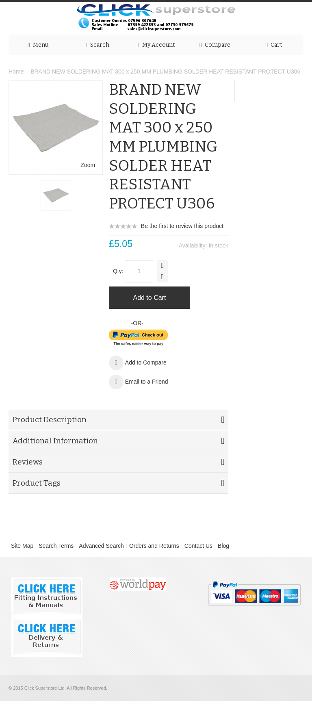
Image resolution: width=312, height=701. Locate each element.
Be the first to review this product (182, 226)
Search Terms (56, 546)
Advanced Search (101, 546)
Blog (223, 546)
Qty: (118, 271)
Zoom (87, 165)
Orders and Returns (154, 546)
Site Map (22, 546)
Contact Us (198, 546)
